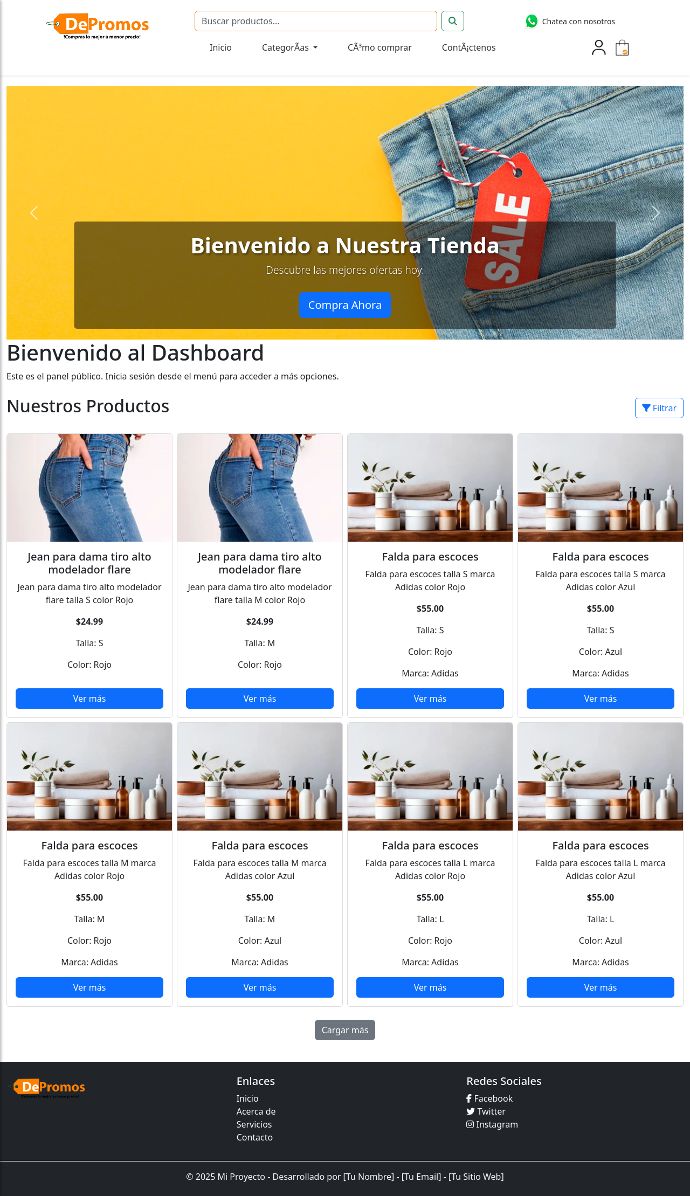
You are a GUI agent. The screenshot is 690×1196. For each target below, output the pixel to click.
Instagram (492, 1124)
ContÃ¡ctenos (469, 47)
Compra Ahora (345, 305)
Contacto (255, 1137)
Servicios (254, 1124)
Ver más (89, 698)
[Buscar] (316, 21)
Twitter (486, 1111)
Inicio (221, 47)
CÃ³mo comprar (380, 47)
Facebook (489, 1098)
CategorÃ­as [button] (286, 47)
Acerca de (256, 1111)
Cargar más (345, 1030)
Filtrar (659, 408)
